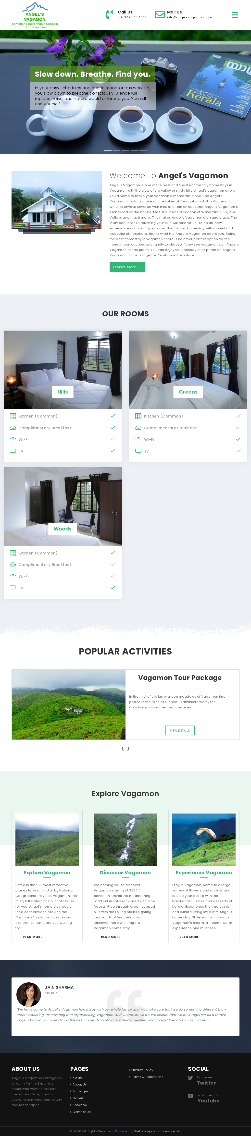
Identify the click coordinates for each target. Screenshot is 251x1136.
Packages (80, 1091)
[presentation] (122, 748)
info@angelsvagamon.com (189, 17)
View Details (180, 731)
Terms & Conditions (147, 1077)
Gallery (78, 1098)
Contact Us (82, 1112)
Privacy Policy (142, 1070)
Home (77, 1077)
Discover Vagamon (125, 872)
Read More (32, 937)
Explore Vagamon (47, 872)
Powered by (148, 1131)
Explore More (127, 267)
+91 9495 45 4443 (132, 17)
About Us (80, 1084)
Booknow (80, 1105)
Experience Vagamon (204, 872)
